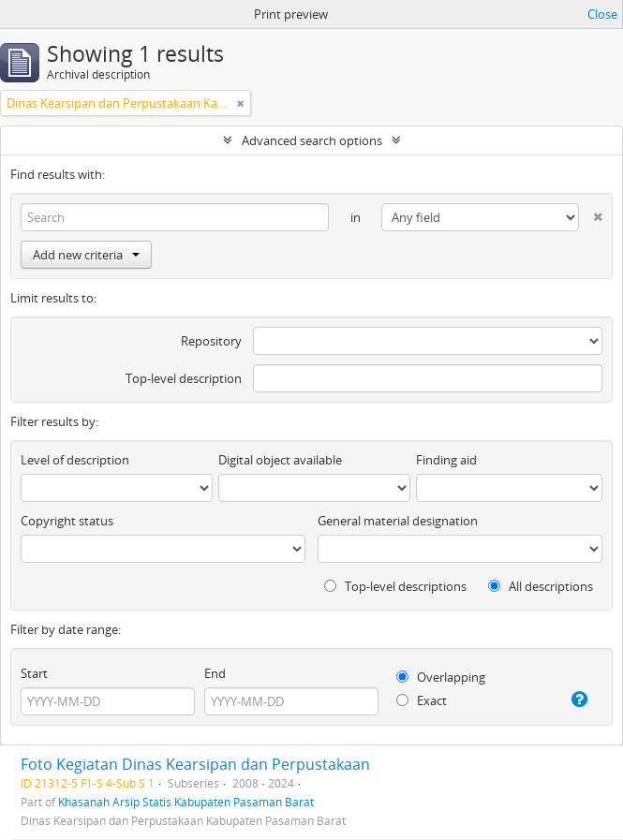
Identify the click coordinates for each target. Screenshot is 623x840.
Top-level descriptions (395, 586)
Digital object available (280, 459)
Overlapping (440, 677)
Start (34, 673)
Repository (211, 340)
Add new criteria (86, 254)
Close (602, 14)
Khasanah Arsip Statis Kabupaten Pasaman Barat (186, 801)
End (215, 673)
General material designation (398, 520)
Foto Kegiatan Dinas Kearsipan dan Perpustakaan (195, 764)
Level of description (75, 459)
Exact (421, 700)
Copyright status (67, 520)
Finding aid (446, 459)
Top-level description (184, 378)
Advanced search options (312, 140)
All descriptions (540, 586)
